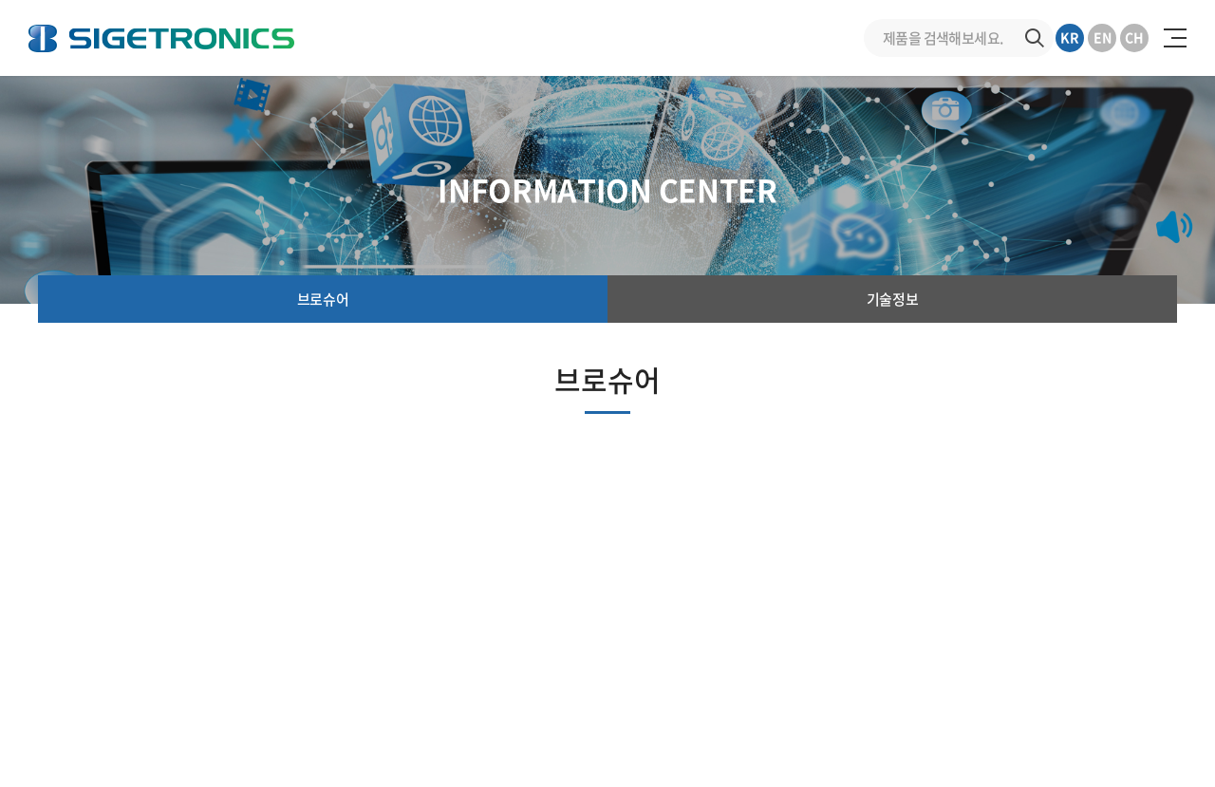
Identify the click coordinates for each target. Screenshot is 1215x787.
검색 (1034, 37)
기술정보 (892, 299)
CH (1134, 37)
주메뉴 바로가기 (0, 0)
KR (1069, 37)
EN (1103, 37)
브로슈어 (322, 299)
